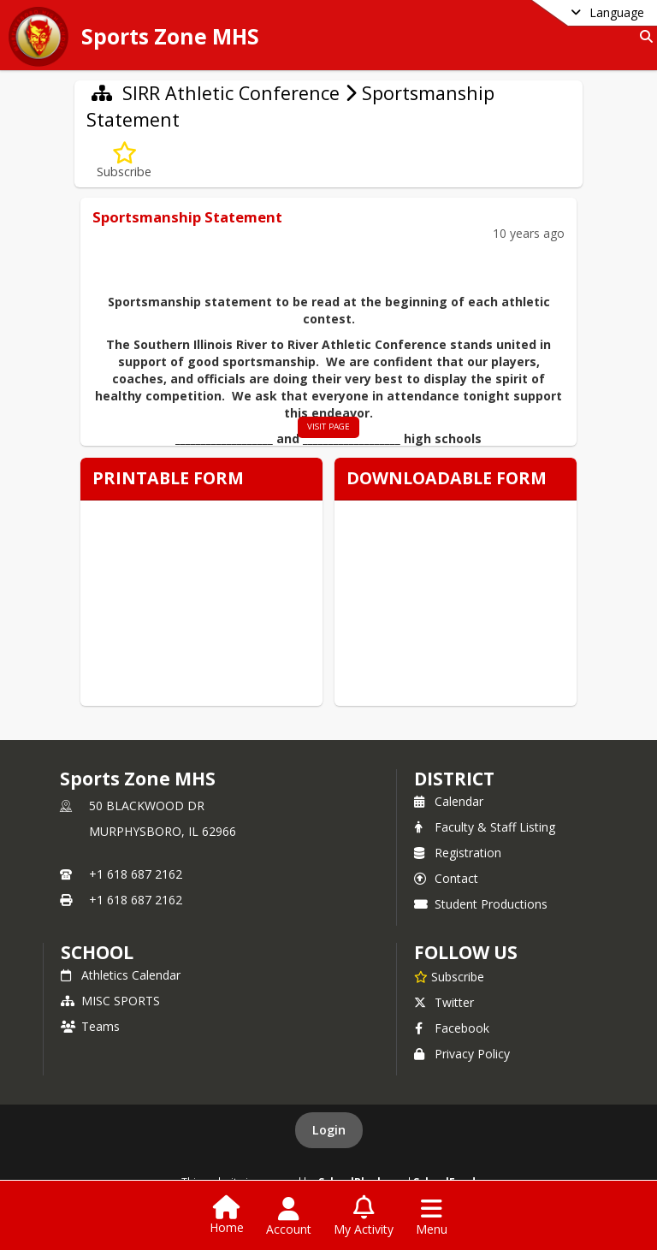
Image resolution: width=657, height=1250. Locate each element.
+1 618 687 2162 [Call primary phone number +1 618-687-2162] (135, 874)
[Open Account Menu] (288, 1216)
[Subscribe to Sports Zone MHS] (449, 976)
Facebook (451, 1028)
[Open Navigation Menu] (431, 1216)
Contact (446, 878)
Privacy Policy (462, 1054)
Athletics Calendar (121, 975)
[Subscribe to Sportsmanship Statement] (124, 160)
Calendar (448, 801)
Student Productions (481, 904)
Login (329, 1130)
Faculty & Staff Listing (484, 827)
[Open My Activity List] (364, 1216)
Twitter (444, 1002)
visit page (328, 426)
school (97, 952)
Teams (90, 1026)
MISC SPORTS (110, 1000)
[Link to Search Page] (643, 36)
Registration (457, 852)
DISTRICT (454, 779)
